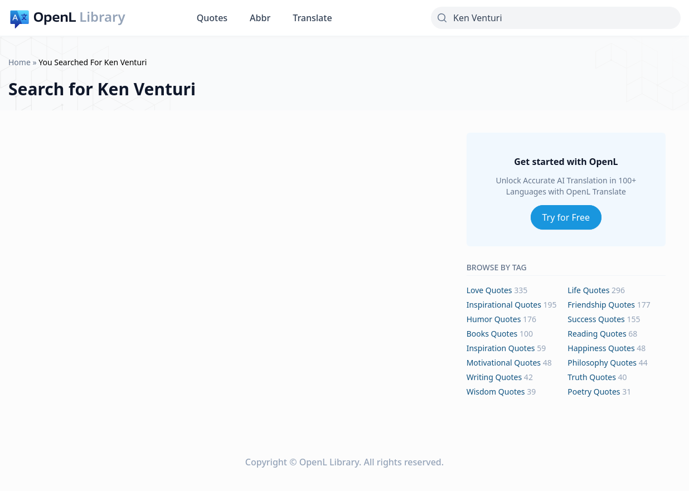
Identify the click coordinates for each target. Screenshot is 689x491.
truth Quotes (591, 377)
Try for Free (566, 217)
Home (19, 62)
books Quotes (492, 333)
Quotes (212, 18)
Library (102, 17)
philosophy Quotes (602, 362)
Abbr (260, 18)
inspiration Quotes (501, 348)
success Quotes (595, 319)
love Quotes (489, 290)
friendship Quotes (601, 304)
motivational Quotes (504, 362)
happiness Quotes (600, 348)
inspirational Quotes (504, 304)
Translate (312, 18)
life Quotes (588, 290)
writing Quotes (494, 377)
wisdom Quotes (496, 391)
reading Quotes (596, 333)
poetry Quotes (593, 391)
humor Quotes (494, 319)
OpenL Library (329, 462)
